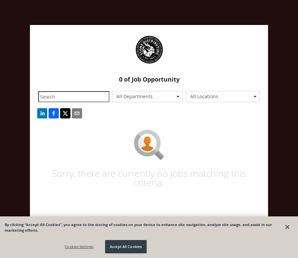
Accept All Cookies (126, 246)
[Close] (287, 227)
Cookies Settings (79, 246)
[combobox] (147, 96)
